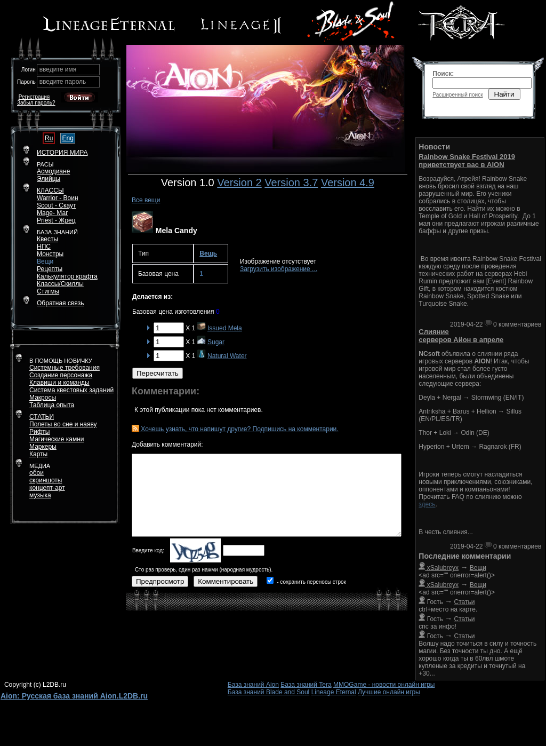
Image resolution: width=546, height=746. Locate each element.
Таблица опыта (51, 405)
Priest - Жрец (56, 220)
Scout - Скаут (56, 205)
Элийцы (48, 178)
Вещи (45, 261)
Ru (49, 138)
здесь (427, 504)
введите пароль (62, 81)
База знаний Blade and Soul (269, 692)
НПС (44, 246)
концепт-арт (47, 487)
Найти (504, 94)
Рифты (39, 431)
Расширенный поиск (457, 95)
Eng (67, 138)
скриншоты (45, 480)
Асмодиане (53, 171)
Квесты (47, 239)
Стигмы (48, 291)
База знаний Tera (305, 684)
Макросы (42, 397)
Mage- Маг (52, 213)
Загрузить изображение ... (278, 269)
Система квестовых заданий (71, 390)
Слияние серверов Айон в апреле (461, 336)
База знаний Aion (253, 684)
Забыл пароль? (36, 103)
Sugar (215, 342)
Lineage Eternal (333, 692)
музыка (40, 495)
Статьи (464, 602)
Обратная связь (60, 303)
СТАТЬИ (41, 416)
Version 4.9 (347, 182)
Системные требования (64, 367)
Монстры (50, 254)
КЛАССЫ (50, 190)
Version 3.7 (291, 182)
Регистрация (34, 97)
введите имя (58, 69)
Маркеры (43, 446)
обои (36, 473)
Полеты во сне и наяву (63, 424)
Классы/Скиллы (60, 284)
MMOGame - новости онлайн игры (384, 684)
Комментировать (225, 581)
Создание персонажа (60, 375)
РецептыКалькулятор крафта (67, 272)
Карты (38, 454)
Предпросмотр (160, 581)
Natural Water (227, 356)
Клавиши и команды (59, 382)
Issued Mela (224, 328)
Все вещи (146, 200)
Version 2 (239, 182)
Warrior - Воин (57, 198)
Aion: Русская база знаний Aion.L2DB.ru (74, 696)
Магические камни (56, 439)
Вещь (208, 253)
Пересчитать (157, 373)
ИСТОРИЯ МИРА (62, 152)
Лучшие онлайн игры (389, 692)
